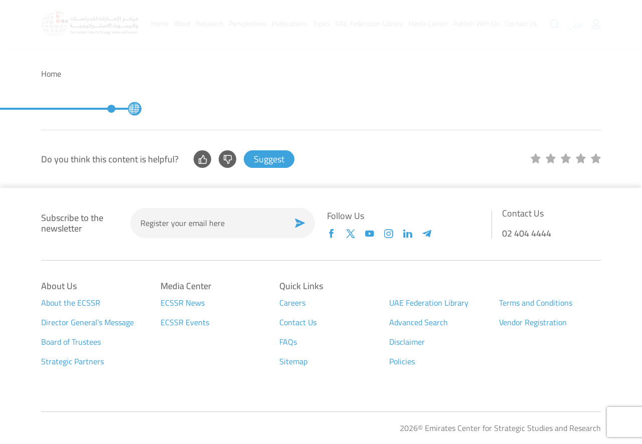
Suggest (269, 159)
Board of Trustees (71, 342)
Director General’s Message (87, 322)
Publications (289, 23)
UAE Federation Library (369, 23)
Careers (292, 303)
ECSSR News (182, 303)
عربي (575, 24)
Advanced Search (418, 322)
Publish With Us (476, 23)
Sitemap (293, 361)
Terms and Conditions (535, 303)
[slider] (566, 159)
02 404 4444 (526, 233)
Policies (402, 361)
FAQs (288, 342)
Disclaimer (407, 342)
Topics (321, 23)
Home (160, 23)
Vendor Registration (533, 322)
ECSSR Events (184, 322)
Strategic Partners (72, 361)
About (182, 23)
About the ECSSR (70, 303)
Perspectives (248, 23)
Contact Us (521, 23)
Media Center (428, 23)
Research (210, 23)
